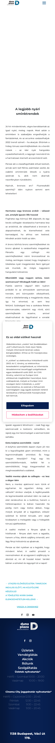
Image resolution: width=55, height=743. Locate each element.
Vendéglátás (27, 655)
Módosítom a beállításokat (27, 414)
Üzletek (27, 650)
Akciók (27, 659)
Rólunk (27, 663)
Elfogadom (27, 405)
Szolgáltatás (27, 668)
